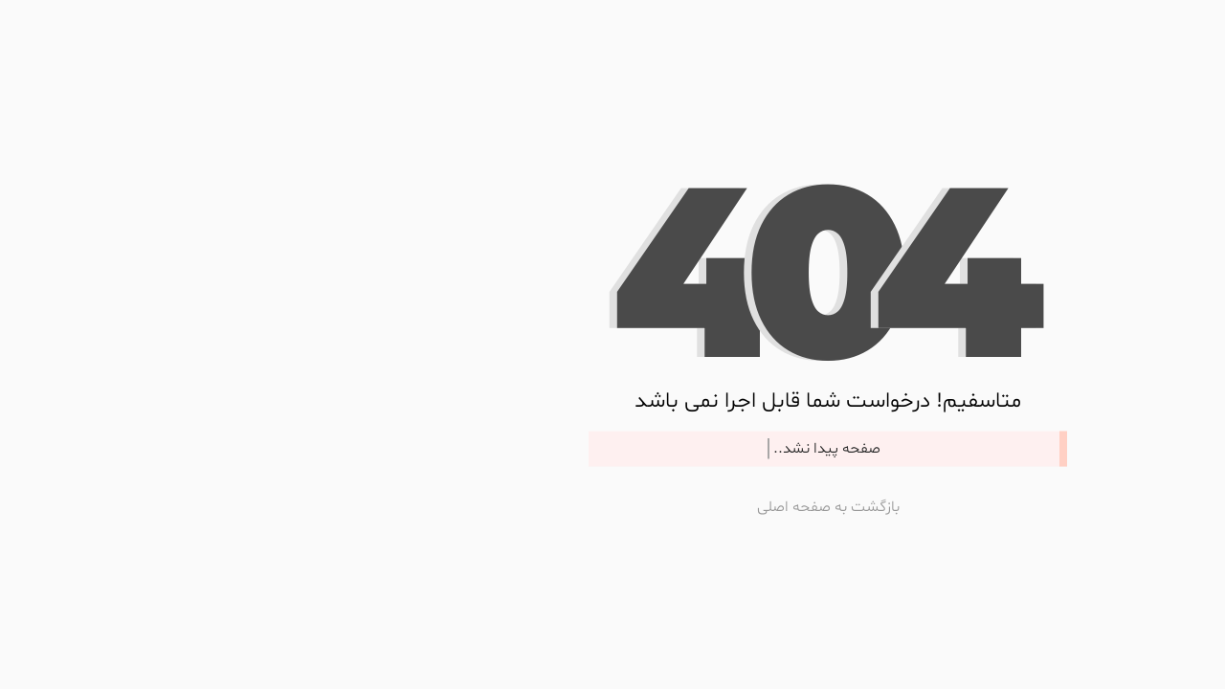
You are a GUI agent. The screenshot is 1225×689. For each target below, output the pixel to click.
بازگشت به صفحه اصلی (613, 506)
